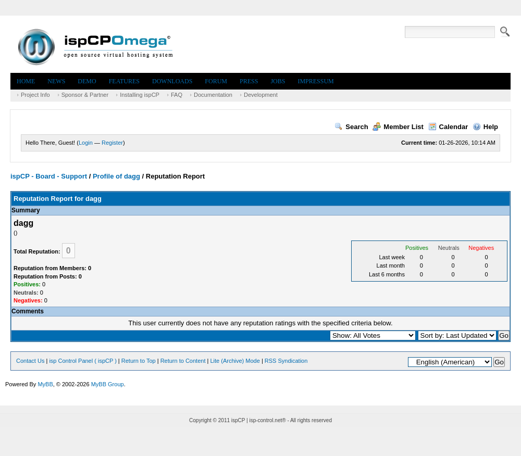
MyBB (45, 384)
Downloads (172, 81)
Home (26, 81)
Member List (398, 127)
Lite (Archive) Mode (234, 361)
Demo (87, 81)
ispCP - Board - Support (48, 176)
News (56, 81)
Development (261, 95)
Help (485, 127)
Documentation (213, 95)
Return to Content (183, 361)
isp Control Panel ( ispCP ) (82, 361)
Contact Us (30, 361)
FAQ (176, 95)
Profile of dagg (116, 176)
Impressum (315, 81)
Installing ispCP (139, 95)
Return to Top (138, 361)
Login (86, 143)
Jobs (277, 81)
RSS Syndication (286, 361)
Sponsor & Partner (85, 95)
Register (112, 143)
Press (249, 81)
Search (351, 127)
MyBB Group (107, 384)
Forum (216, 81)
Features (124, 81)
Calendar (448, 127)
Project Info (35, 95)
